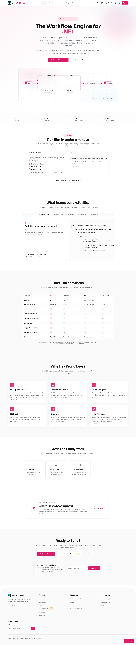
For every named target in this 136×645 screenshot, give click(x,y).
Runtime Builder (46, 608)
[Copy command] (105, 158)
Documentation (79, 60)
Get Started (52, 3)
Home (44, 3)
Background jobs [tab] (43, 214)
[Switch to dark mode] (119, 3)
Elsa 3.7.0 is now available (68, 19)
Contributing (105, 599)
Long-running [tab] (94, 214)
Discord (73, 605)
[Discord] (12, 606)
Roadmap (42, 615)
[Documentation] (15, 606)
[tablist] (68, 214)
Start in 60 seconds (58, 60)
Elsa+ (61, 3)
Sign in (125, 3)
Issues (104, 605)
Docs (100, 3)
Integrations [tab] (81, 214)
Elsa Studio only (47, 169)
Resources (75, 3)
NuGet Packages (76, 608)
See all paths (61, 180)
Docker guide (75, 166)
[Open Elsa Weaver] (129, 641)
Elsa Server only (47, 166)
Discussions (105, 602)
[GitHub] (9, 606)
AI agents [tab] (70, 214)
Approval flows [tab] (57, 214)
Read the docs (75, 180)
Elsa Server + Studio (47, 164)
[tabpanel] (68, 240)
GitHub (109, 3)
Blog (67, 3)
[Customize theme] (115, 3)
